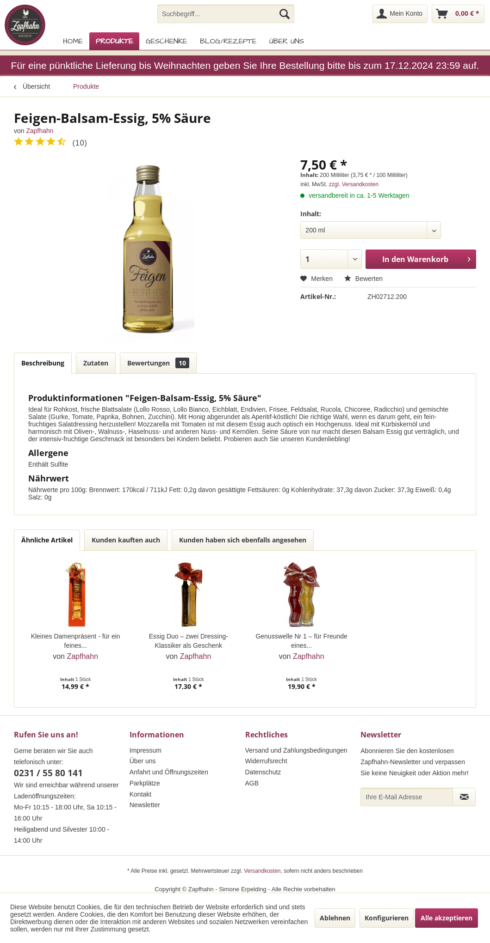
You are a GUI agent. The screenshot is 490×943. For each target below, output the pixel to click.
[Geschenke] (166, 41)
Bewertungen (158, 363)
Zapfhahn (39, 130)
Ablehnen (335, 917)
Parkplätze (145, 783)
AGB (252, 783)
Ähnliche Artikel (47, 539)
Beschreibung (42, 363)
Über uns (143, 761)
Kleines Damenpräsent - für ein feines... (75, 641)
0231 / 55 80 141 (48, 773)
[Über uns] (286, 41)
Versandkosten (262, 871)
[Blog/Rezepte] (228, 41)
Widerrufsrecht (266, 761)
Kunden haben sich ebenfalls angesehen (242, 539)
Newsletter (145, 805)
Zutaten (95, 363)
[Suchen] (284, 14)
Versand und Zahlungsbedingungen (296, 750)
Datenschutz (263, 772)
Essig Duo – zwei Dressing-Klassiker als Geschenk (188, 641)
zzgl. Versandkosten (353, 184)
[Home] (72, 41)
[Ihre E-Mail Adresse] (406, 797)
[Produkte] (114, 41)
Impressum (145, 750)
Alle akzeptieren (446, 917)
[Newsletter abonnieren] (464, 797)
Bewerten (363, 278)
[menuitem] (226, 14)
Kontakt (140, 794)
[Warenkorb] (458, 14)
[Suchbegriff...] (226, 14)
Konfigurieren (387, 917)
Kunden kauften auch (126, 539)
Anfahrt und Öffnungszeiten (169, 772)
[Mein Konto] (400, 14)
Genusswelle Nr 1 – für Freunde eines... (301, 641)
